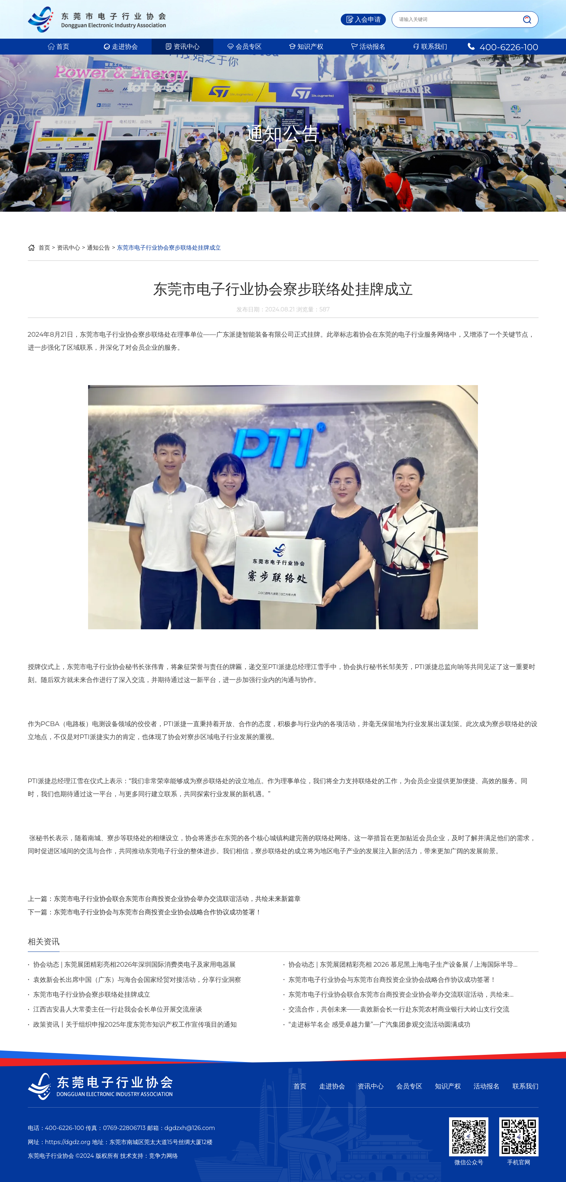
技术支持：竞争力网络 (149, 1155)
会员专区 (244, 46)
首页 (58, 46)
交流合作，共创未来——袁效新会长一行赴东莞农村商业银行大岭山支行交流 (398, 1009)
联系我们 (430, 46)
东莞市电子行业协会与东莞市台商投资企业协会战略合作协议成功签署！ (158, 912)
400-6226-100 (502, 46)
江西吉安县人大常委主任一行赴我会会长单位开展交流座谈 (117, 1009)
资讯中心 (182, 46)
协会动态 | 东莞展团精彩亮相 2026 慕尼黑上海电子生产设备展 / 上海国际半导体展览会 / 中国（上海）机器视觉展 (403, 965)
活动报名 (368, 46)
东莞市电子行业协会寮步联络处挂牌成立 (91, 994)
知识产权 (306, 46)
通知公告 (98, 247)
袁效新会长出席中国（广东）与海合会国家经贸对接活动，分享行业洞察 (137, 980)
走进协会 (120, 46)
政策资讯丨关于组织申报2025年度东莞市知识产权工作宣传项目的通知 (135, 1024)
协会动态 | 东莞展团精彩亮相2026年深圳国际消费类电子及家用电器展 (134, 965)
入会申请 (363, 19)
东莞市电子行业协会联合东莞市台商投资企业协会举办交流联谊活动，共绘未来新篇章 (177, 899)
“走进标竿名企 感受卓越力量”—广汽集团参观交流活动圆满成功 (379, 1024)
